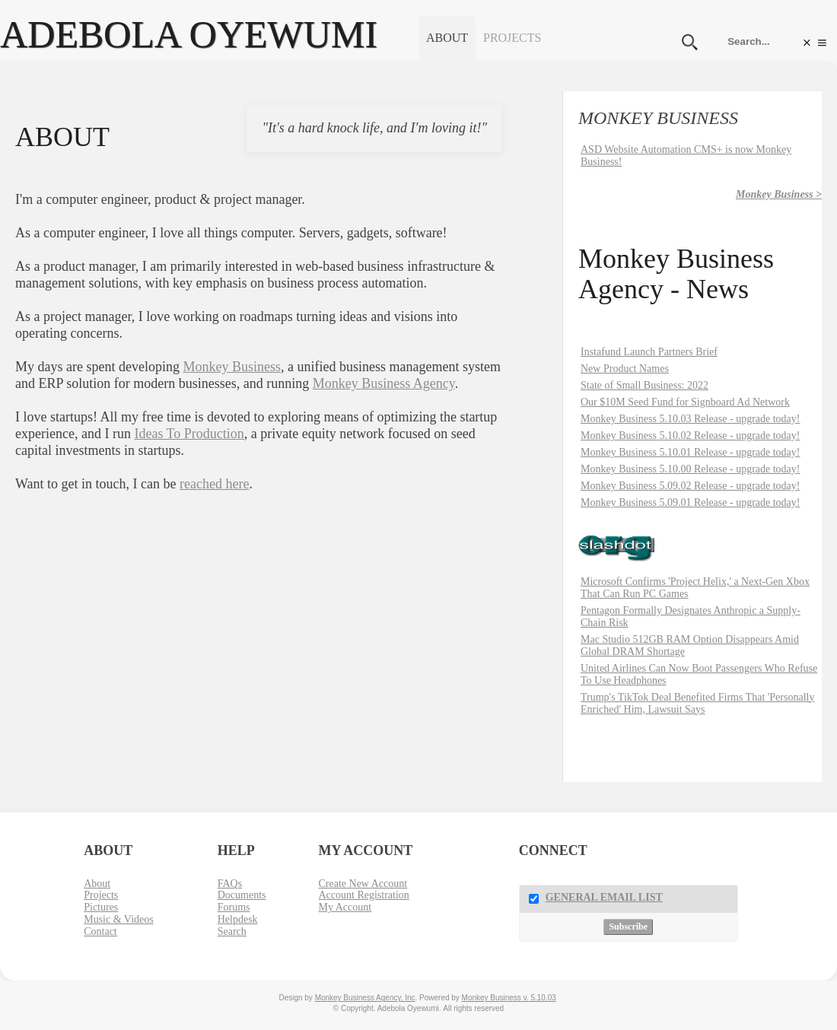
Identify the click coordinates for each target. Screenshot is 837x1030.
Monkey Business (232, 366)
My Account (344, 907)
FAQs (230, 883)
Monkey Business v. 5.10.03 (509, 997)
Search (232, 931)
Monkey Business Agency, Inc (365, 997)
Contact (100, 931)
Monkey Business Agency (384, 383)
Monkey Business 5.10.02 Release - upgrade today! (690, 435)
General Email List (604, 897)
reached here (214, 483)
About (447, 37)
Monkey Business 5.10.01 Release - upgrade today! (690, 452)
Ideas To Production (188, 433)
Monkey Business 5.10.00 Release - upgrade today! (690, 469)
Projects (512, 37)
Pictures (101, 907)
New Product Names (625, 368)
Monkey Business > (779, 194)
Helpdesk (238, 919)
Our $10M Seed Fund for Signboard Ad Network (685, 402)
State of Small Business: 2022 (644, 385)
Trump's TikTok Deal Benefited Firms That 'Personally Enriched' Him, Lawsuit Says (697, 703)
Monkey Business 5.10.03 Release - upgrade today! (690, 418)
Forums (234, 907)
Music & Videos (118, 919)
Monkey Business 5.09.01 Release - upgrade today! (690, 502)
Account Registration (363, 895)
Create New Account (362, 883)
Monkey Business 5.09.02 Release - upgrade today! (690, 485)
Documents (242, 895)
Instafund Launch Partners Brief (649, 352)
